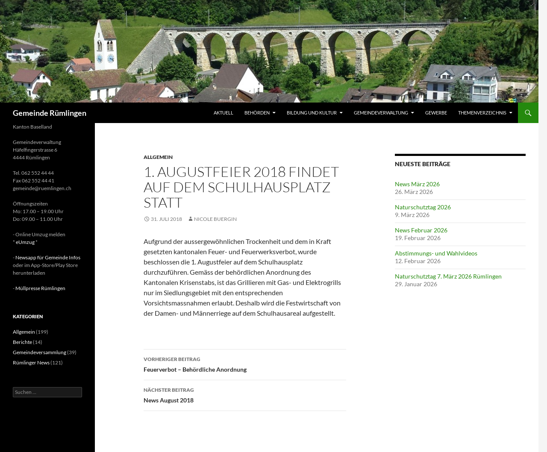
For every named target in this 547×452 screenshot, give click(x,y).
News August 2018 (245, 394)
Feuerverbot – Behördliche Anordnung (245, 363)
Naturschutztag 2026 (423, 207)
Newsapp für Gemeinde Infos (47, 257)
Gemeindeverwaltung (381, 112)
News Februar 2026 (421, 230)
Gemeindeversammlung (39, 352)
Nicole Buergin (215, 219)
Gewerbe (436, 112)
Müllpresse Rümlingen (40, 288)
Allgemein (158, 157)
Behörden (257, 112)
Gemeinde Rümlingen (49, 112)
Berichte (22, 342)
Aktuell (223, 112)
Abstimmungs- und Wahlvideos (436, 253)
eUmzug (25, 242)
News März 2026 (417, 184)
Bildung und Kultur (312, 112)
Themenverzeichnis (482, 112)
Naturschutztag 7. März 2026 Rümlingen (448, 276)
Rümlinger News (31, 362)
